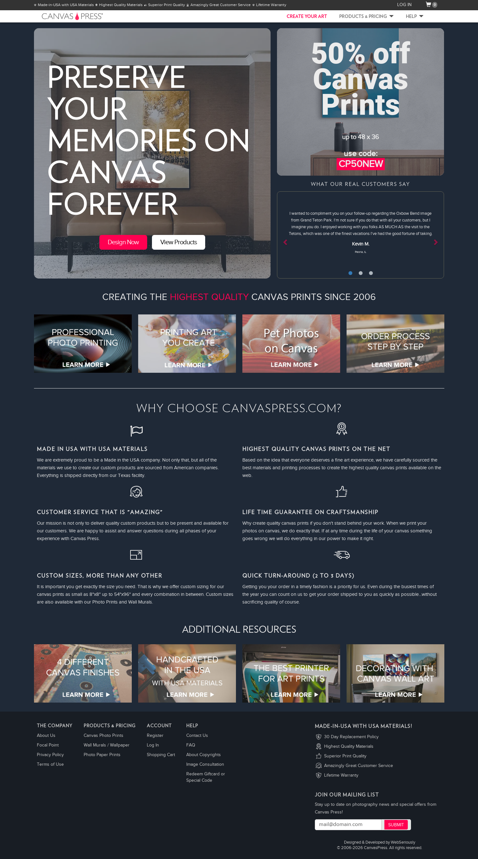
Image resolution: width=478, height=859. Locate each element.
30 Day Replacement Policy (351, 736)
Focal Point (48, 745)
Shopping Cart (161, 754)
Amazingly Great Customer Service (358, 765)
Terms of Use (50, 764)
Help (414, 16)
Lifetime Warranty (341, 775)
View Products (178, 242)
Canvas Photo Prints (103, 735)
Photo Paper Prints (102, 754)
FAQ (190, 745)
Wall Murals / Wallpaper (107, 745)
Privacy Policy (50, 754)
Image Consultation (205, 764)
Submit (396, 825)
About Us (46, 735)
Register (155, 735)
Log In (153, 745)
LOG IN (404, 4)
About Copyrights (203, 754)
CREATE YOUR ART (307, 16)
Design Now (123, 242)
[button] (289, 235)
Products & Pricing (366, 16)
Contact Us (197, 735)
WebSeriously (403, 842)
